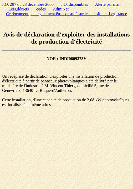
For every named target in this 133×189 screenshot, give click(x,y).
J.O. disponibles (74, 4)
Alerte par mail (108, 4)
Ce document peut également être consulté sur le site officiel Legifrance (66, 14)
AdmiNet (61, 9)
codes (41, 9)
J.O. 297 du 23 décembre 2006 (28, 4)
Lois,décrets (18, 9)
